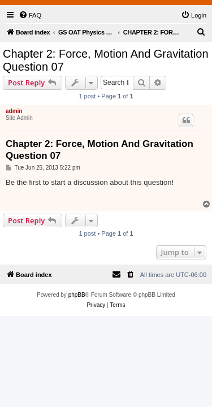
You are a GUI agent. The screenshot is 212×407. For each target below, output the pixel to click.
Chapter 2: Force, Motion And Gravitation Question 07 (106, 60)
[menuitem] (30, 15)
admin (14, 111)
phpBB (76, 295)
